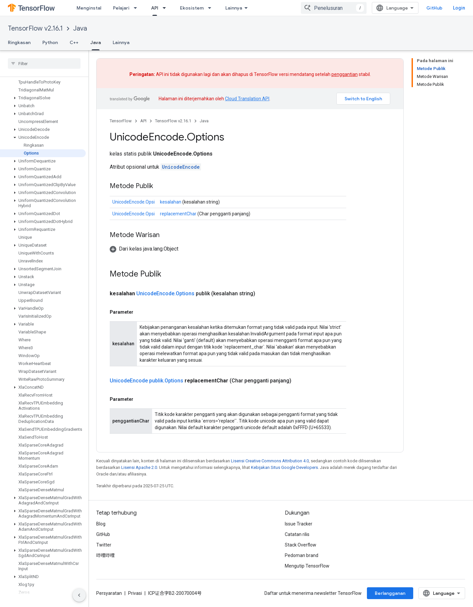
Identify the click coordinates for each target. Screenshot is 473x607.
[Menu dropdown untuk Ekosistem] (211, 8)
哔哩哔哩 (105, 555)
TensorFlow (121, 120)
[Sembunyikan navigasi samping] (79, 595)
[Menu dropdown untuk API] (166, 8)
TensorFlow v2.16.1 (35, 28)
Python (50, 42)
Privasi (135, 593)
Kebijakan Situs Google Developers (284, 467)
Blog (100, 523)
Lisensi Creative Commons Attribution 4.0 (270, 460)
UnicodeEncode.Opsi (133, 202)
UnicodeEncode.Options (165, 293)
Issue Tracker (298, 523)
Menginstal (89, 8)
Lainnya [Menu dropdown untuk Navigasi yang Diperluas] (233, 8)
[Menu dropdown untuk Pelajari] (137, 8)
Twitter (103, 544)
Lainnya (121, 42)
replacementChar (178, 213)
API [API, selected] (154, 8)
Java (80, 28)
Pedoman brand (301, 555)
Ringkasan (19, 42)
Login (459, 8)
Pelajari (121, 8)
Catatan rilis (297, 534)
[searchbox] (44, 63)
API (143, 120)
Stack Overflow (300, 544)
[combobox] (334, 8)
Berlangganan (390, 593)
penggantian (344, 74)
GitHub (434, 8)
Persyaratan (109, 593)
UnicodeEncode (181, 167)
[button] (43, 98)
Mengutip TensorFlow (307, 566)
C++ (74, 42)
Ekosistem (192, 8)
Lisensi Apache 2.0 (139, 467)
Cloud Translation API (247, 98)
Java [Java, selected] (95, 42)
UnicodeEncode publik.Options (146, 380)
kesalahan (170, 202)
